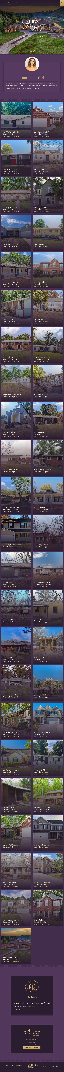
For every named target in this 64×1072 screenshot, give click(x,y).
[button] (62, 3)
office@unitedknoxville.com (32, 1044)
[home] (10, 3)
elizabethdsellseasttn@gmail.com (32, 1049)
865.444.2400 (32, 1043)
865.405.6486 (32, 1047)
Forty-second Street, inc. (55, 1070)
